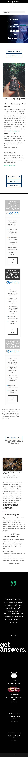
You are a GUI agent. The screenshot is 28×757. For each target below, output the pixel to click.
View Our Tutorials (14, 438)
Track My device (10, 165)
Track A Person (13, 177)
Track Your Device (14, 52)
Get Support (9, 565)
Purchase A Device (14, 56)
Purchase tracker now (12, 131)
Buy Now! (13, 260)
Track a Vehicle (13, 181)
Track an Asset (13, 185)
